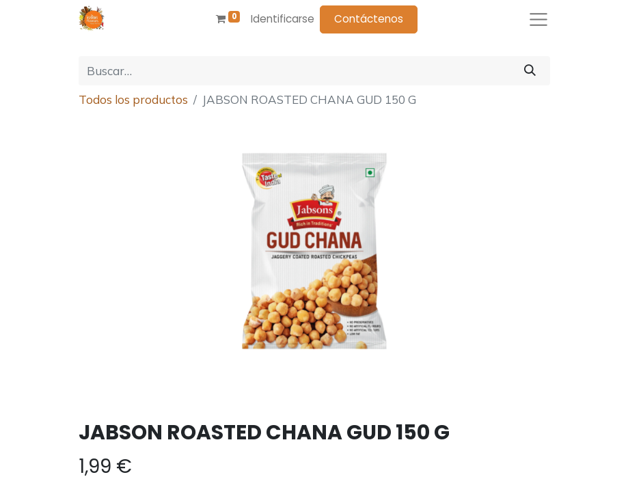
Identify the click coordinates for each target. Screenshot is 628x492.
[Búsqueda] (530, 71)
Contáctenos (368, 19)
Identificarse (282, 19)
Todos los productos (133, 99)
